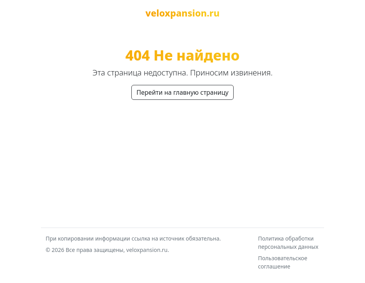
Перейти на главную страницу (182, 92)
